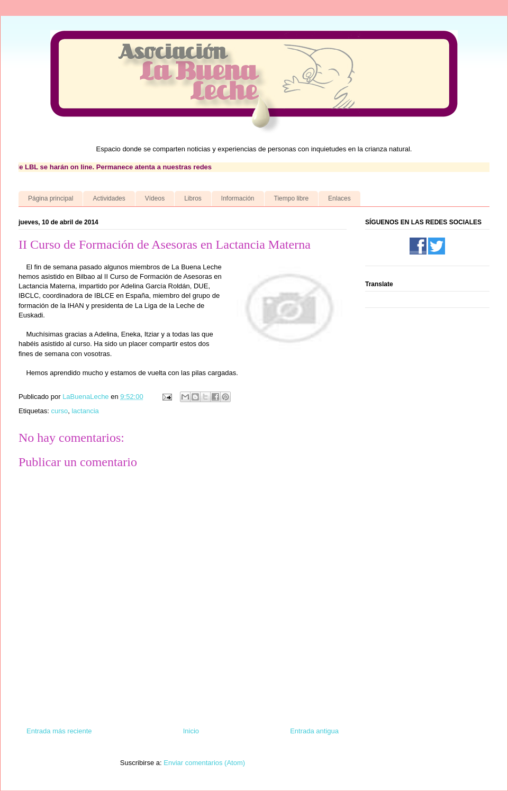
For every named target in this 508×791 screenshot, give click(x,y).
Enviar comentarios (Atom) (204, 763)
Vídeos (155, 198)
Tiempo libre (291, 198)
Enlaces (339, 198)
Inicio (191, 731)
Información (238, 198)
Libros (193, 198)
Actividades (109, 198)
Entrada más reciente (59, 731)
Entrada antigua (314, 731)
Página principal (50, 198)
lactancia (84, 411)
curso (59, 411)
